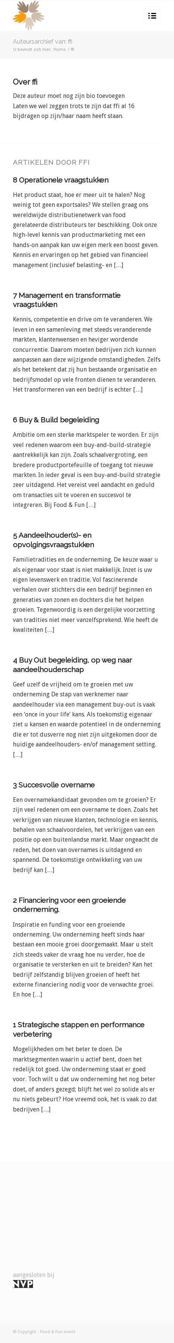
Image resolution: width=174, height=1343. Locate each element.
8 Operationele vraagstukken (60, 180)
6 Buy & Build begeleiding (56, 420)
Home (59, 49)
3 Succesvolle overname (54, 785)
